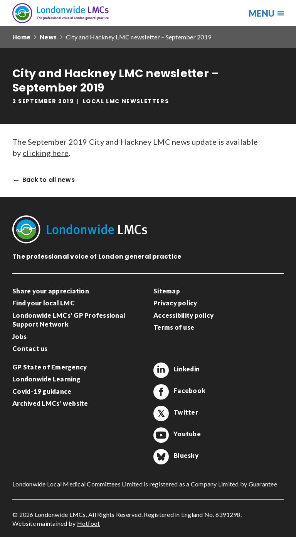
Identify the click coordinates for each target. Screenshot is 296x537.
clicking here (46, 153)
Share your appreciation (50, 291)
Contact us (30, 348)
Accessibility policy (183, 315)
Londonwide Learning (46, 379)
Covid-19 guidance (41, 391)
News (48, 37)
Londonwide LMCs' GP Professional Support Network (68, 320)
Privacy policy (175, 303)
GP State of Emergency (49, 367)
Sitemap (166, 291)
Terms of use (173, 327)
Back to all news (48, 180)
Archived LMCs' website (50, 403)
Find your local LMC (43, 303)
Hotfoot (88, 523)
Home (21, 37)
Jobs (19, 336)
